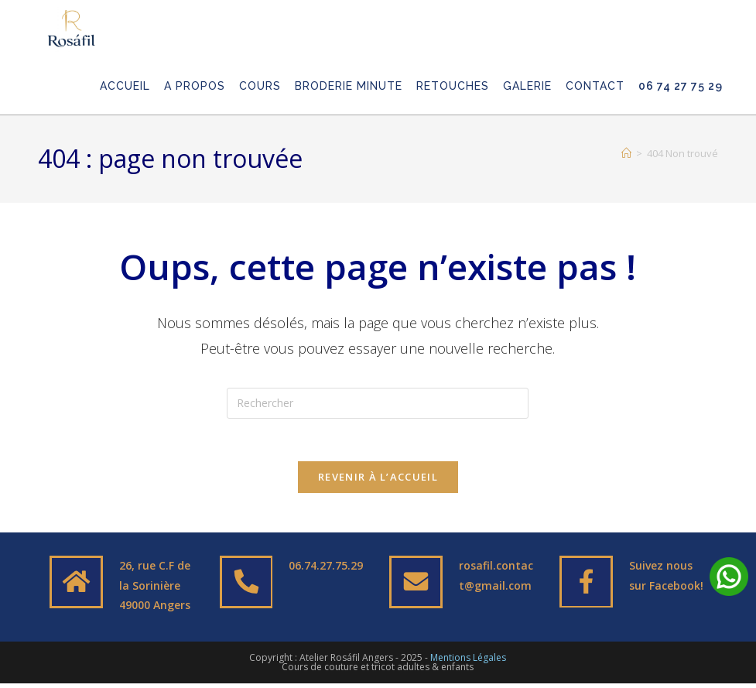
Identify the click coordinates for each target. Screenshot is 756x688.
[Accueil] (626, 153)
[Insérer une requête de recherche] (378, 403)
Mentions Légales (468, 662)
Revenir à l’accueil (378, 481)
